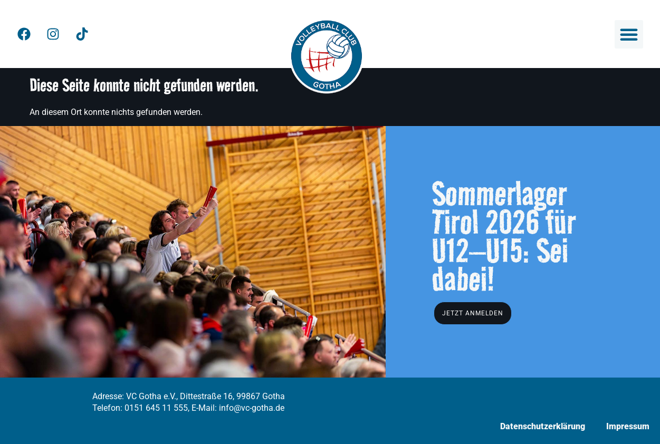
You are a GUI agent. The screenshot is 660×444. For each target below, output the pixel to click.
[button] (629, 34)
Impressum (627, 426)
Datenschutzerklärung (542, 426)
